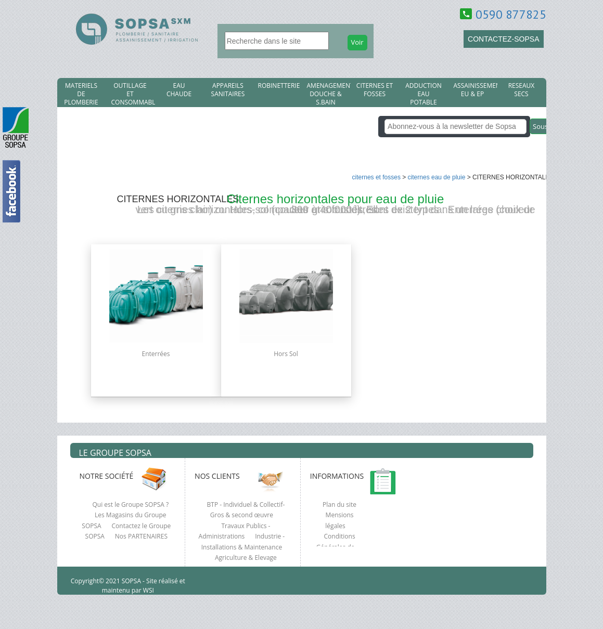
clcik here (590, 242)
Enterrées (156, 353)
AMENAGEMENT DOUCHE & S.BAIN (329, 94)
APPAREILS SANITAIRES (228, 90)
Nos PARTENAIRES (141, 536)
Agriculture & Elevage (246, 557)
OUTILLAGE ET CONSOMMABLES (133, 94)
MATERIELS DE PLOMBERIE (81, 94)
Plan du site (339, 504)
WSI (148, 590)
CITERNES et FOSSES (374, 90)
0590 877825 (511, 14)
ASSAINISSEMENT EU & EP (475, 90)
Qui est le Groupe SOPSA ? (131, 504)
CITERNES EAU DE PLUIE (437, 177)
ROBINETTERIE (279, 86)
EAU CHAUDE (178, 90)
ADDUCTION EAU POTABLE (423, 94)
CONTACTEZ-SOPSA (503, 39)
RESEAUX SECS (521, 90)
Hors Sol (286, 353)
